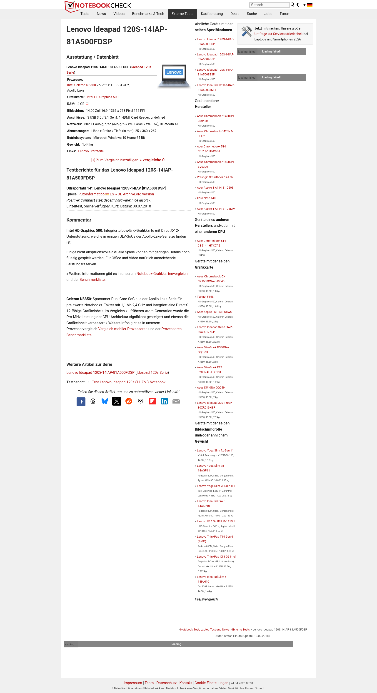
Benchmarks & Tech (148, 14)
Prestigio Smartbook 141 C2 (215, 177)
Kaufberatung (212, 14)
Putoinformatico (91, 194)
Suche (252, 14)
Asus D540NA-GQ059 (211, 387)
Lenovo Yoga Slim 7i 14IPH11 (216, 486)
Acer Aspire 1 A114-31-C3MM (216, 208)
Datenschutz (166, 683)
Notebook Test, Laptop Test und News (204, 629)
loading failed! (247, 51)
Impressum (133, 683)
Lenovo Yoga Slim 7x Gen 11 (215, 450)
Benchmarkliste (92, 279)
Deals (235, 14)
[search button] (293, 4)
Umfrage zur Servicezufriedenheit (279, 34)
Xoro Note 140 (206, 198)
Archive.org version (138, 194)
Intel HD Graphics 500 (102, 97)
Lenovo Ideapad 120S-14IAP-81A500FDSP (101, 372)
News (101, 14)
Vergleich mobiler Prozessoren (122, 329)
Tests (84, 14)
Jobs (268, 14)
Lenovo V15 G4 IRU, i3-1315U (216, 521)
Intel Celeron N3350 (81, 85)
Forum (285, 14)
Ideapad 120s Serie (152, 372)
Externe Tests (182, 14)
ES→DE (116, 194)
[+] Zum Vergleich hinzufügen (114, 160)
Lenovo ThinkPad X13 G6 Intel (216, 556)
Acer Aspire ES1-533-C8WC (214, 312)
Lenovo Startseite (91, 151)
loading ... (71, 644)
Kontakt (185, 683)
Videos (119, 14)
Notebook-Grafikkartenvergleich (162, 274)
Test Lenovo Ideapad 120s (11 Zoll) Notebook (129, 382)
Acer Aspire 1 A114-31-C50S (215, 187)
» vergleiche (152, 160)
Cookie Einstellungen (211, 683)
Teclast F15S (205, 296)
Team (149, 683)
